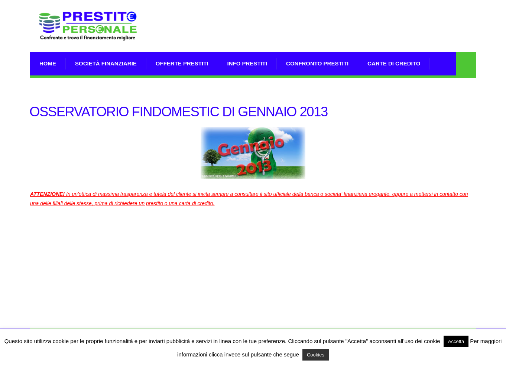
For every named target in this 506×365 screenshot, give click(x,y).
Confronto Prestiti (317, 63)
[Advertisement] (340, 35)
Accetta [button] (456, 341)
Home (47, 63)
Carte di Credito (393, 63)
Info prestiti (247, 63)
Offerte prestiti (182, 63)
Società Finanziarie (106, 63)
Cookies (315, 355)
